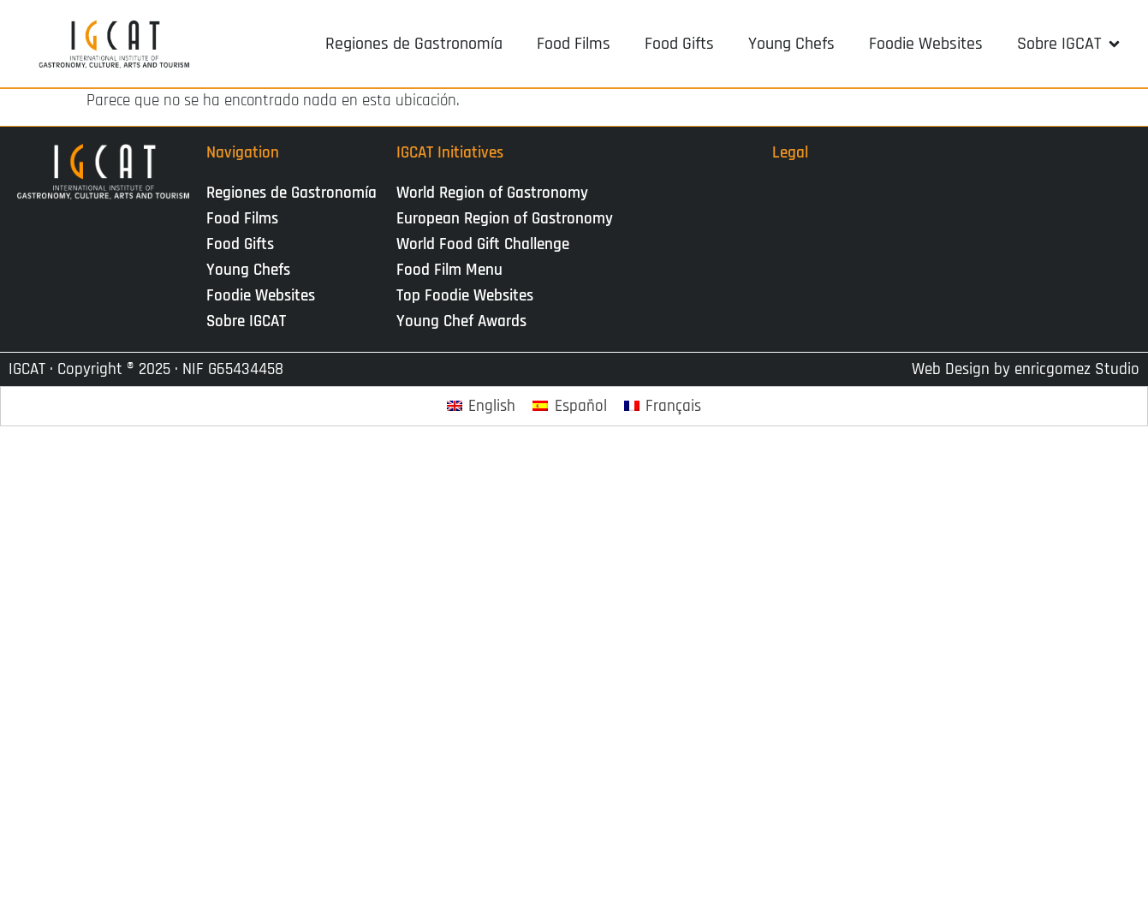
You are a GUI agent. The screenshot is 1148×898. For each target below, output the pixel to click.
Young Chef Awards (461, 321)
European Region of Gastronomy (504, 218)
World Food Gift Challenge (482, 244)
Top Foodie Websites (464, 295)
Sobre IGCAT (250, 321)
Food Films (242, 218)
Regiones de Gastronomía (291, 193)
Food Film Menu (449, 270)
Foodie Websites (260, 295)
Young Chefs (248, 270)
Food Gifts (240, 244)
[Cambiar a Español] (570, 406)
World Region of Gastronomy (492, 193)
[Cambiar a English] (481, 406)
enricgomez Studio (1076, 369)
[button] (1069, 43)
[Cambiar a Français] (663, 406)
